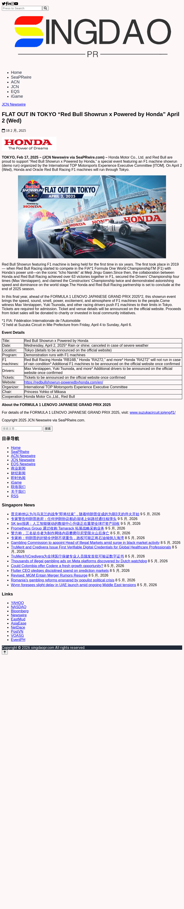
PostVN (17, 631)
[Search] (45, 8)
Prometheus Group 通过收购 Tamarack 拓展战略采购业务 (57, 528)
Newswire (19, 615)
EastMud (18, 619)
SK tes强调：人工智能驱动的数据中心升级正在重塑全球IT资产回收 (65, 523)
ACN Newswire (23, 456)
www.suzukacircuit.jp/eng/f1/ (153, 412)
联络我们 (18, 487)
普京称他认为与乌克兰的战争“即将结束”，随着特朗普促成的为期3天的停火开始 (75, 514)
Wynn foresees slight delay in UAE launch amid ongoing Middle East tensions (73, 585)
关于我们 (18, 491)
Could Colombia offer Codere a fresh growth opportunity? (57, 566)
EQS (15, 91)
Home (16, 72)
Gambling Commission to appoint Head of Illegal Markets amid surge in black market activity (85, 543)
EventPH (18, 640)
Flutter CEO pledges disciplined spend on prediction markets (60, 571)
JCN (15, 87)
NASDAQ (18, 607)
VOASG (17, 636)
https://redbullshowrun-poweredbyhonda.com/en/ (63, 382)
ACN (15, 82)
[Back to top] (5, 652)
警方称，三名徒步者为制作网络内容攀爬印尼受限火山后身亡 (60, 533)
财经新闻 (18, 473)
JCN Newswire (14, 104)
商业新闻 (18, 468)
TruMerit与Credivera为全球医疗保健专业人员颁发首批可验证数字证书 (67, 556)
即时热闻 (18, 478)
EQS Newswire (23, 464)
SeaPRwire (21, 77)
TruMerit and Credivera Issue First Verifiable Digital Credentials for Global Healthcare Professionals (91, 547)
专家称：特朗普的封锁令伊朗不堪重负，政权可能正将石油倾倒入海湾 (67, 538)
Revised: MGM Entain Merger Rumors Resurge (49, 575)
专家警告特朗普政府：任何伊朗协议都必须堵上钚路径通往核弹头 (64, 519)
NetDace (18, 627)
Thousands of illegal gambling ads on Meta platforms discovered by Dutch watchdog (79, 561)
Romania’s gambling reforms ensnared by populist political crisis (62, 580)
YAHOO (17, 603)
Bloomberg (19, 611)
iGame (17, 96)
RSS (14, 496)
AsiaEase (18, 623)
